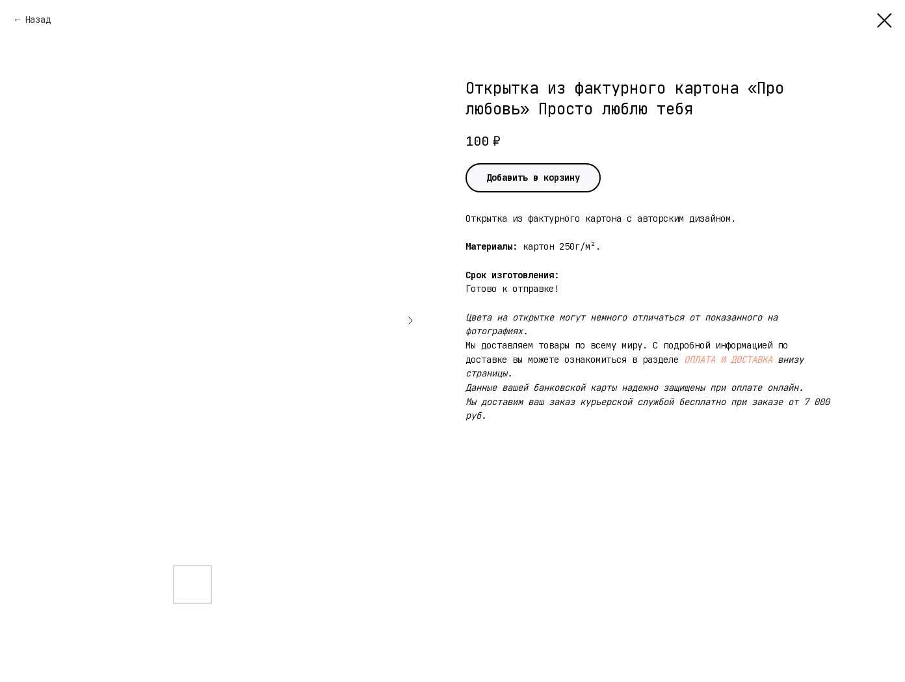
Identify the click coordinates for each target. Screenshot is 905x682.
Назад (38, 19)
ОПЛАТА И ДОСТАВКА (728, 359)
